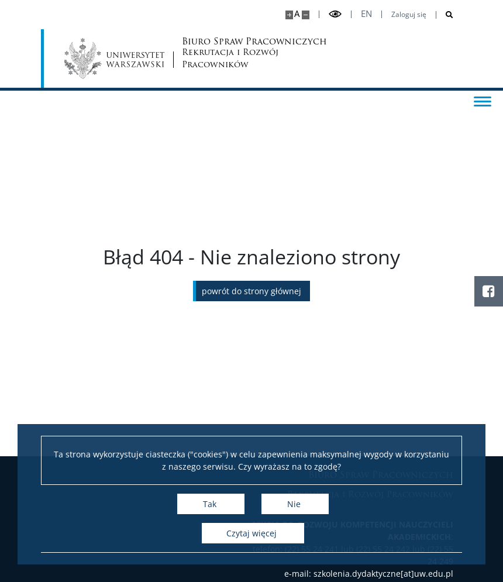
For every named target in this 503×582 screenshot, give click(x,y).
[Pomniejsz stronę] (305, 15)
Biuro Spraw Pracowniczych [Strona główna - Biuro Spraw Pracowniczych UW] (227, 54)
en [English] (366, 13)
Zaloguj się (408, 14)
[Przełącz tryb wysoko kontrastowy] (335, 14)
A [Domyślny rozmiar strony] (296, 13)
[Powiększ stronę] (289, 15)
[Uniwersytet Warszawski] (114, 58)
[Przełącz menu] (482, 100)
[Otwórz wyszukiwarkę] (445, 15)
